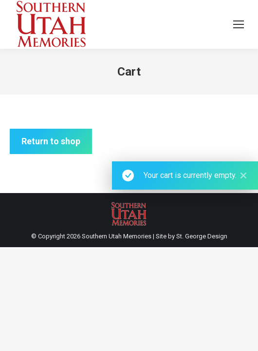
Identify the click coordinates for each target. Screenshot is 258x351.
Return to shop (50, 141)
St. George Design (201, 236)
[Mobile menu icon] (238, 24)
